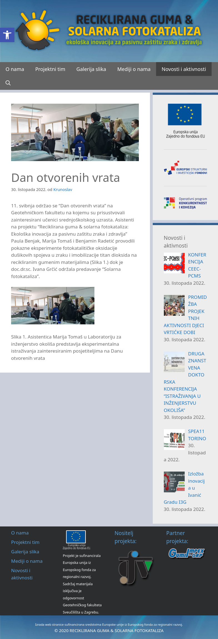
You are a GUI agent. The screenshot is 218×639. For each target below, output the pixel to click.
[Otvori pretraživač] (8, 83)
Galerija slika (91, 69)
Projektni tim (50, 69)
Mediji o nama (134, 69)
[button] (7, 35)
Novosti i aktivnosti (184, 69)
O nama (15, 69)
